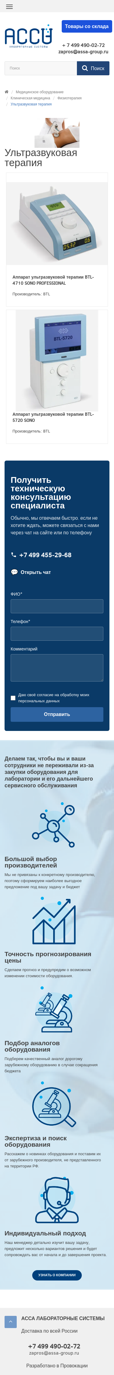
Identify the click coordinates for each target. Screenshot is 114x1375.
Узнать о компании (56, 1275)
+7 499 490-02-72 (54, 1346)
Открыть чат (31, 572)
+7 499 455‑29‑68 (41, 555)
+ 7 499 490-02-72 (83, 45)
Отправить (57, 714)
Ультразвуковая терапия (31, 104)
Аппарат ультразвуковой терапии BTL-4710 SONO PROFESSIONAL (53, 280)
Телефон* (20, 622)
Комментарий (24, 649)
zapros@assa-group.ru (83, 52)
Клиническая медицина (30, 98)
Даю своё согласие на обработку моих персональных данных (53, 698)
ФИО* (16, 594)
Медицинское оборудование (40, 92)
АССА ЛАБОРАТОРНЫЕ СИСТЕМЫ (63, 1318)
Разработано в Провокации (57, 1366)
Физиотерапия (69, 98)
